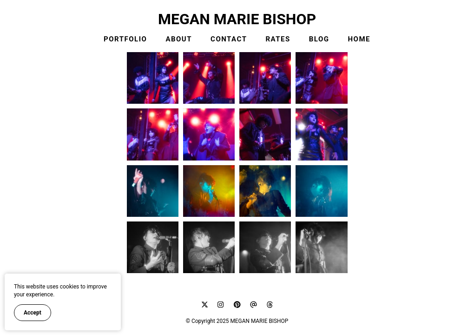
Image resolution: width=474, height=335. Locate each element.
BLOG (319, 39)
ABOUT (178, 39)
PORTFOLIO (125, 39)
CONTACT (229, 39)
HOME (359, 39)
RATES (277, 39)
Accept (32, 312)
